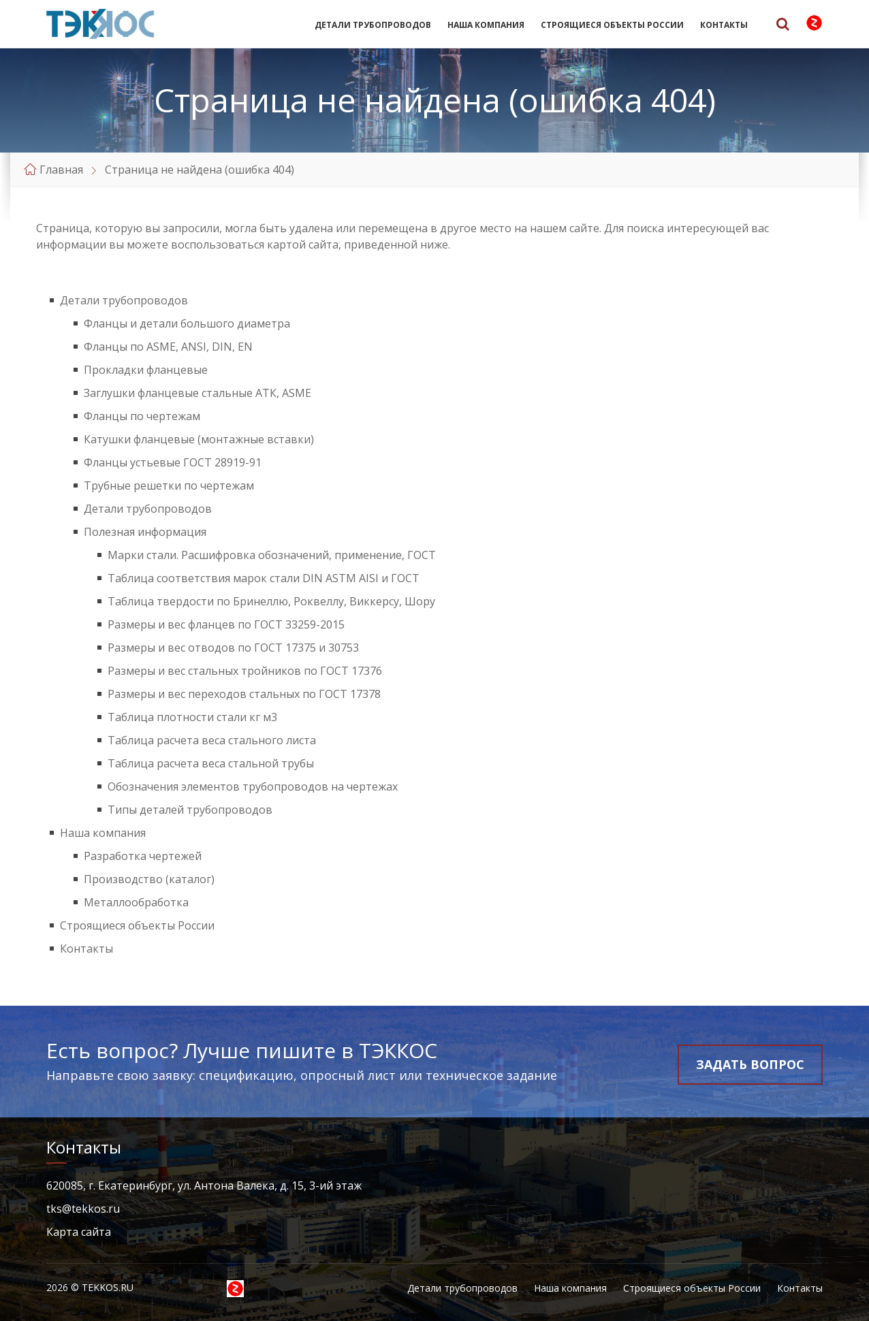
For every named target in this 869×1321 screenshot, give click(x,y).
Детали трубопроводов (373, 25)
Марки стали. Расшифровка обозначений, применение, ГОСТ (272, 554)
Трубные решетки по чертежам (169, 485)
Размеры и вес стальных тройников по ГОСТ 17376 (245, 670)
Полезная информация (145, 531)
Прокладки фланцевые (146, 369)
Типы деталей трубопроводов (190, 809)
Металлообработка (136, 902)
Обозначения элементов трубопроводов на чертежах (253, 786)
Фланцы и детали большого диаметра (187, 323)
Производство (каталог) (149, 879)
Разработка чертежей (143, 855)
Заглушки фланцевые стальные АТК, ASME (197, 392)
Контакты (724, 25)
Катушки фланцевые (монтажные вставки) (199, 439)
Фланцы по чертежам (142, 416)
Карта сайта (78, 1231)
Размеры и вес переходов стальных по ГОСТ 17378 (244, 693)
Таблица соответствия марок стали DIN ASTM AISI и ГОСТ (264, 578)
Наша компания (485, 25)
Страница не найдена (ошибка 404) (199, 169)
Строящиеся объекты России (612, 25)
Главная (61, 169)
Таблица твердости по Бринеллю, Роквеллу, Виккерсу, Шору (271, 601)
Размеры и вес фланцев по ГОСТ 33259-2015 (226, 624)
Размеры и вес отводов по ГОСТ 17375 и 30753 (233, 647)
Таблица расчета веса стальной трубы (211, 763)
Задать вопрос (750, 1064)
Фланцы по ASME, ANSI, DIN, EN (168, 346)
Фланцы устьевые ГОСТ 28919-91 (173, 462)
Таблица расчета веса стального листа (212, 740)
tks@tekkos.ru (83, 1208)
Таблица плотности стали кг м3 (192, 717)
